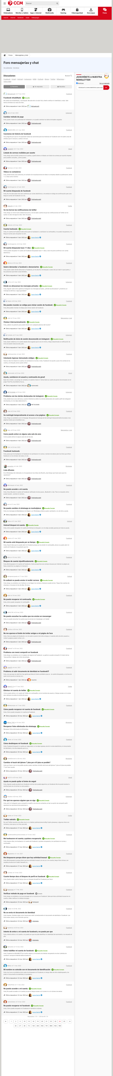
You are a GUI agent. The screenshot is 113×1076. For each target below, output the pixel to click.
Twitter (52, 79)
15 (29, 1021)
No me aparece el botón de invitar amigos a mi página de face (28, 633)
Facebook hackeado (12, 451)
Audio (27, 17)
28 (24, 1026)
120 (33, 1026)
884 (51, 1026)
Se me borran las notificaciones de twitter (20, 210)
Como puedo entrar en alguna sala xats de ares (22, 434)
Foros (105, 11)
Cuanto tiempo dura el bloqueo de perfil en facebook (24, 876)
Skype (47, 79)
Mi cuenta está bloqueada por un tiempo (20, 542)
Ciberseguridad (77, 11)
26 (15, 1026)
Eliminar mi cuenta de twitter (15, 690)
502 (42, 1026)
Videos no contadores (12, 172)
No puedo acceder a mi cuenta (16, 489)
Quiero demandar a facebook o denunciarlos (21, 267)
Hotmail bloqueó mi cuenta (14, 525)
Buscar (68, 76)
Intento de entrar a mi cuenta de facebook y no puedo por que (28, 932)
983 (60, 1026)
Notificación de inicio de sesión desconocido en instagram (27, 339)
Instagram (27, 79)
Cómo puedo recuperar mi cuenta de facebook (22, 709)
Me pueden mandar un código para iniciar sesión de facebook (28, 305)
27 (20, 1026)
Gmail (14, 79)
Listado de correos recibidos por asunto (19, 153)
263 (38, 1026)
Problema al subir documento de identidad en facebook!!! (26, 671)
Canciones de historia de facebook (17, 134)
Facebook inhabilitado (12, 98)
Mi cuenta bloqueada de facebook (17, 191)
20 (42, 1021)
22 (51, 1021)
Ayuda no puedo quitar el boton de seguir (20, 781)
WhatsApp (60, 79)
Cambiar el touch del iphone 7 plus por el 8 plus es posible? (27, 762)
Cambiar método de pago (14, 117)
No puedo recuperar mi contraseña (17, 599)
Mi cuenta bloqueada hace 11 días (17, 248)
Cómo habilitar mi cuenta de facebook (19, 951)
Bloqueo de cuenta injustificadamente (19, 561)
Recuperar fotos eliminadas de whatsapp (20, 726)
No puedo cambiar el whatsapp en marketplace (22, 508)
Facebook (7, 79)
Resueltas (61, 86)
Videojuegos (35, 17)
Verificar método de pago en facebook (19, 893)
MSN (34, 79)
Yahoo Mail (7, 81)
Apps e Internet (35, 11)
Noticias (80, 83)
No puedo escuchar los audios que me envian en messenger (27, 616)
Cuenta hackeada (10, 229)
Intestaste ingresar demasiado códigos (19, 358)
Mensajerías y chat (21, 55)
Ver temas (16, 68)
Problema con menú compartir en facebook (21, 652)
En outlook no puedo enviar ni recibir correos (21, 580)
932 (55, 1026)
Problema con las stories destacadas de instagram (24, 396)
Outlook (40, 79)
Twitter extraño (10, 819)
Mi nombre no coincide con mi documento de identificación (27, 970)
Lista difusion (9, 470)
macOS (6, 17)
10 (24, 1021)
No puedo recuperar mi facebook (17, 1006)
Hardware (20, 17)
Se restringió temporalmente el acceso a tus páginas (24, 415)
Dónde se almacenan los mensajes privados (21, 286)
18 (33, 1021)
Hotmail (20, 79)
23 (55, 1021)
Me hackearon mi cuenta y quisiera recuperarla (22, 838)
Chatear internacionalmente (15, 322)
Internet (12, 17)
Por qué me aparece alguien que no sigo (20, 800)
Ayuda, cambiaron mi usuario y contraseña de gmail (24, 377)
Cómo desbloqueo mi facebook (16, 743)
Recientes (14, 86)
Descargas (91, 11)
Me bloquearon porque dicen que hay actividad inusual (25, 858)
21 (46, 1021)
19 (38, 1021)
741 (46, 1026)
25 (64, 1021)
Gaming (63, 11)
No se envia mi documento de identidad (19, 913)
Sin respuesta (38, 86)
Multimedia (49, 11)
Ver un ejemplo (104, 83)
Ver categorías (8, 68)
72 (29, 1026)
